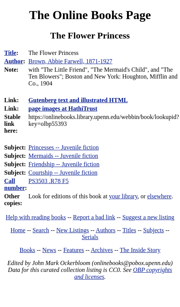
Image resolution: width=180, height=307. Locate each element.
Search (40, 230)
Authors (106, 230)
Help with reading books (36, 217)
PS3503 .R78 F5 (49, 181)
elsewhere (159, 196)
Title (10, 53)
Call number (14, 184)
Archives (102, 250)
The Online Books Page (90, 15)
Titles (129, 230)
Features (73, 250)
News (49, 250)
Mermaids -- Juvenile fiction (63, 156)
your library (123, 196)
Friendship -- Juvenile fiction (64, 164)
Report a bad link (94, 217)
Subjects (153, 230)
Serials (90, 237)
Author (13, 61)
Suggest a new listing (148, 217)
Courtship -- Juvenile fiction (63, 172)
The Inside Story (140, 250)
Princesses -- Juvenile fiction (64, 147)
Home (18, 230)
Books (27, 250)
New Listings (72, 230)
